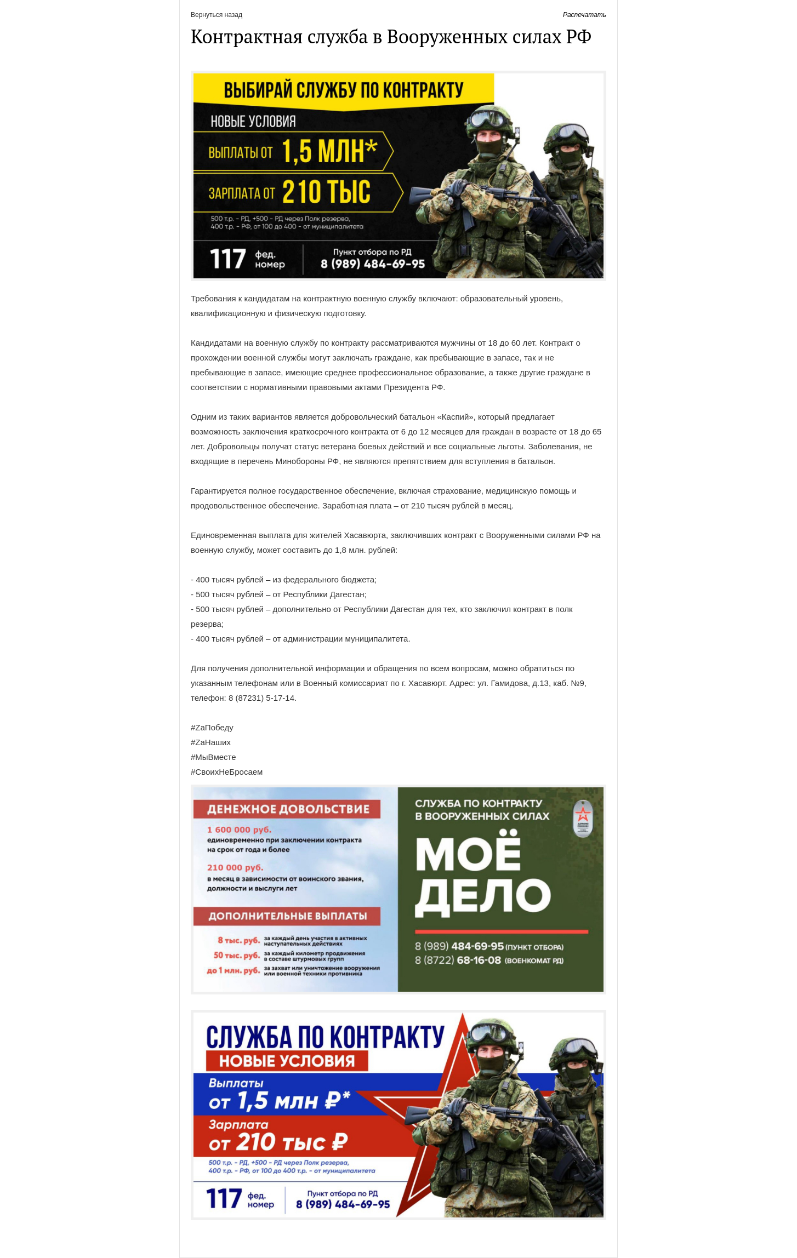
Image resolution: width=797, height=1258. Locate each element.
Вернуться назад (216, 15)
